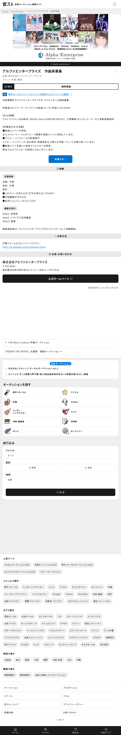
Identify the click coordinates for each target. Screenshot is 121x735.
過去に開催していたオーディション (50, 675)
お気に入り (106, 732)
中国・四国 (57, 659)
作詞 (110, 594)
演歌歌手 (110, 637)
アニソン (95, 630)
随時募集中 (25, 675)
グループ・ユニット (75, 616)
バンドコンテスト (11, 637)
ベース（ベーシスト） (35, 630)
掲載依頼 (8, 712)
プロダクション (70, 687)
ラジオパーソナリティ (78, 637)
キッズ (36, 644)
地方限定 (104, 644)
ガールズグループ (29, 623)
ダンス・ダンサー (79, 587)
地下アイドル (10, 644)
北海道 (7, 659)
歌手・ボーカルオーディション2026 (77, 564)
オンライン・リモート (68, 644)
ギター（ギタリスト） (13, 630)
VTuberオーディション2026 (17, 564)
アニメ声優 (109, 630)
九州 (69, 659)
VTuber (69, 594)
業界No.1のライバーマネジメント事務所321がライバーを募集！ (40, 94)
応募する (60, 159)
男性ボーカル (10, 616)
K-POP (63, 623)
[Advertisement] (60, 314)
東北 (18, 659)
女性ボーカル (28, 616)
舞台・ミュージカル (102, 601)
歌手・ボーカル (11, 587)
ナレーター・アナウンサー (15, 594)
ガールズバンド (48, 623)
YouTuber (83, 594)
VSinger (56, 594)
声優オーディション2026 (46, 564)
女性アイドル (10, 623)
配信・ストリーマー (93, 623)
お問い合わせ (69, 712)
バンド (51, 587)
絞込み (76, 732)
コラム (66, 696)
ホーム (15, 732)
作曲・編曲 (17, 79)
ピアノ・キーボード (78, 630)
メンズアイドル (94, 616)
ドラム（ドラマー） (57, 630)
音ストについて (11, 704)
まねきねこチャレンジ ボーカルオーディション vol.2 (33, 368)
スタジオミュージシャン (78, 601)
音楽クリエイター (12, 601)
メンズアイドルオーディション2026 (19, 571)
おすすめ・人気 (88, 644)
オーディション (11, 687)
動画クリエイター (33, 601)
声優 (110, 587)
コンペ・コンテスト (56, 637)
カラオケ (97, 637)
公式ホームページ (60, 279)
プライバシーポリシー (73, 704)
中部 (36, 659)
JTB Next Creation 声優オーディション (27, 342)
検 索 (60, 492)
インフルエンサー (39, 594)
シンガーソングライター (33, 587)
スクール (8, 696)
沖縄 (79, 659)
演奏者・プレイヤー (54, 601)
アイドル (63, 587)
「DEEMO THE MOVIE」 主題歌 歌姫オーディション (33, 351)
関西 (46, 659)
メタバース (49, 644)
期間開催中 (9, 675)
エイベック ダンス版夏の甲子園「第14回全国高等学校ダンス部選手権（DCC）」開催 (48, 374)
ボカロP (24, 644)
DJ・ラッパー (97, 587)
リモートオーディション (50, 571)
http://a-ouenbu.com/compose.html (24, 246)
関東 (27, 659)
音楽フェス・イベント (33, 637)
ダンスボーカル (46, 616)
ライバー (76, 623)
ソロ (59, 616)
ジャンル (45, 732)
